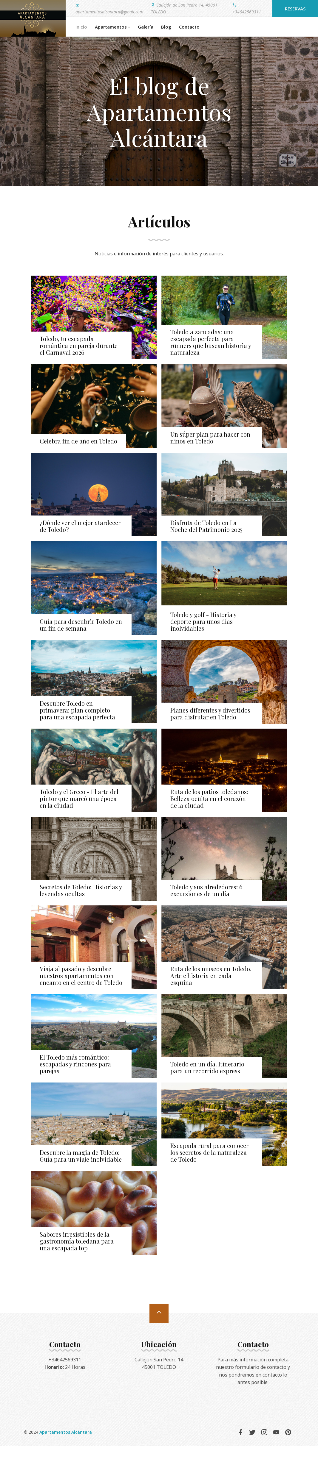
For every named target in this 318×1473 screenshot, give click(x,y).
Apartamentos (112, 27)
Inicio (81, 27)
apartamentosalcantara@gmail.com (109, 8)
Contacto (189, 27)
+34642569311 (246, 8)
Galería (145, 27)
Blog (166, 27)
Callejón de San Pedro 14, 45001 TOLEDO (184, 8)
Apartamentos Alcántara (65, 1432)
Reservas (295, 9)
